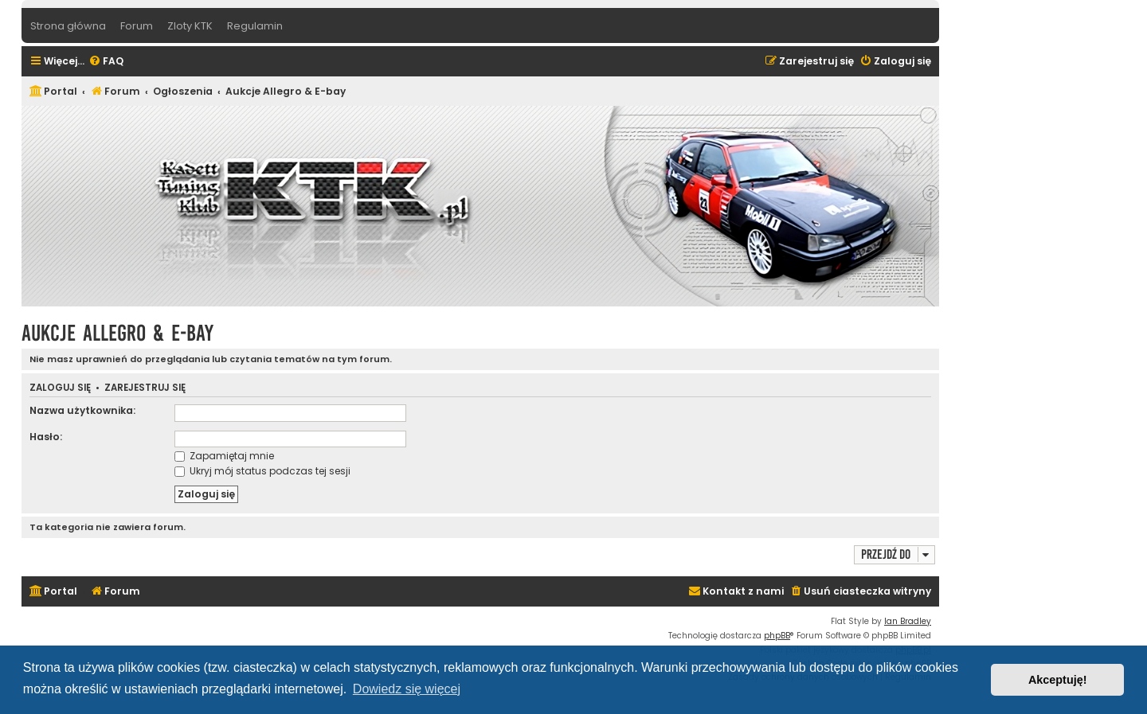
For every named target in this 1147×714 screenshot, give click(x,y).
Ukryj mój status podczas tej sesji (262, 471)
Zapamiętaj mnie (224, 455)
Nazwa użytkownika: (82, 410)
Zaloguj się (60, 388)
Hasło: (45, 436)
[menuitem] (105, 61)
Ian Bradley (907, 621)
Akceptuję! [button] (1057, 679)
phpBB (777, 636)
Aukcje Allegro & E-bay (117, 333)
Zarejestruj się (145, 388)
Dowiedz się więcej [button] (406, 689)
